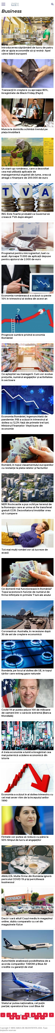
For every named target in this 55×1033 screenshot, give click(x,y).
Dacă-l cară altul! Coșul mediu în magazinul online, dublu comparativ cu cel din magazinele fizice (27, 921)
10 (24, 1017)
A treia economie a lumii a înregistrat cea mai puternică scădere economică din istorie (26, 755)
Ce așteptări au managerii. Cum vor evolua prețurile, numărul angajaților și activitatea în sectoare (27, 377)
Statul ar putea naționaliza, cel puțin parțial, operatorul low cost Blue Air (23, 1005)
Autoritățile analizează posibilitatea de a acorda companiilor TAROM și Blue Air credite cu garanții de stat (25, 964)
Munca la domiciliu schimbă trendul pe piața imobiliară (24, 131)
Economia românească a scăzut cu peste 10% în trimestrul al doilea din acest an (26, 297)
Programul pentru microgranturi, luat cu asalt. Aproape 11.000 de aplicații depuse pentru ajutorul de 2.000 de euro (26, 256)
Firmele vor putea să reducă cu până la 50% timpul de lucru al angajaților (24, 838)
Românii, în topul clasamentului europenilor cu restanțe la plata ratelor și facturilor (27, 466)
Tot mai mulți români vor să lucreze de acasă (24, 551)
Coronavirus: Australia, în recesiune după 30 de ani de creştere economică (26, 633)
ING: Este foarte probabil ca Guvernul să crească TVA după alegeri (25, 215)
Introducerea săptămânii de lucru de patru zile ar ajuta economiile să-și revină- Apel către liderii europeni (27, 50)
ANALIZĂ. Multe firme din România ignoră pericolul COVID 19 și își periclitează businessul (26, 879)
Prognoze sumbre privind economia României (23, 336)
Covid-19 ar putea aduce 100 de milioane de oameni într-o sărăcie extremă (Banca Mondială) (26, 712)
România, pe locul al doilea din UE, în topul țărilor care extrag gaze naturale (26, 672)
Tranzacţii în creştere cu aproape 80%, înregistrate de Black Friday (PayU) (24, 91)
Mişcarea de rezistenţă (27, 4)
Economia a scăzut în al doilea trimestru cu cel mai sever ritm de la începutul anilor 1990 (27, 797)
